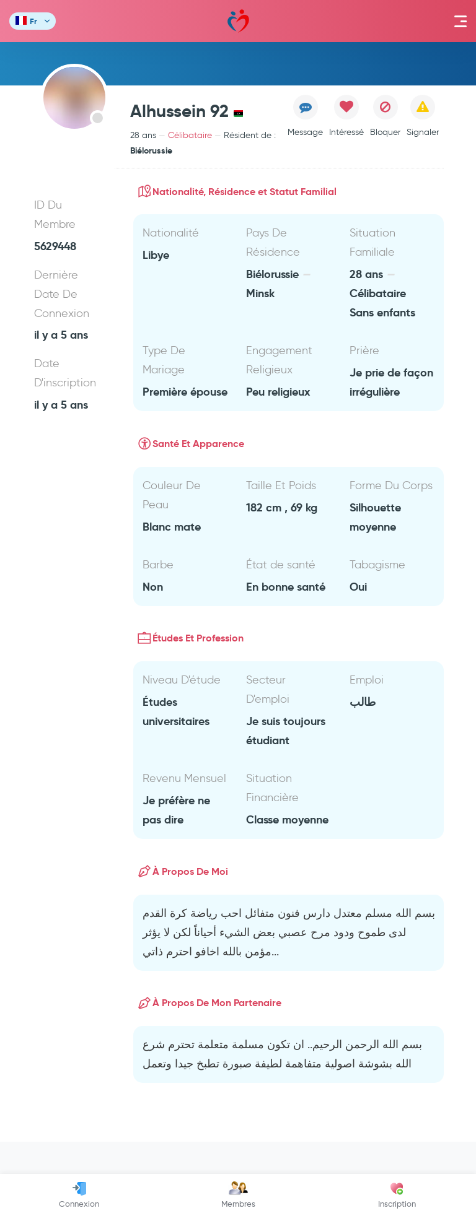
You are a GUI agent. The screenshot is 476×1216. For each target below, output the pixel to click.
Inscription (397, 1195)
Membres (238, 1195)
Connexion (79, 1195)
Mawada (238, 21)
